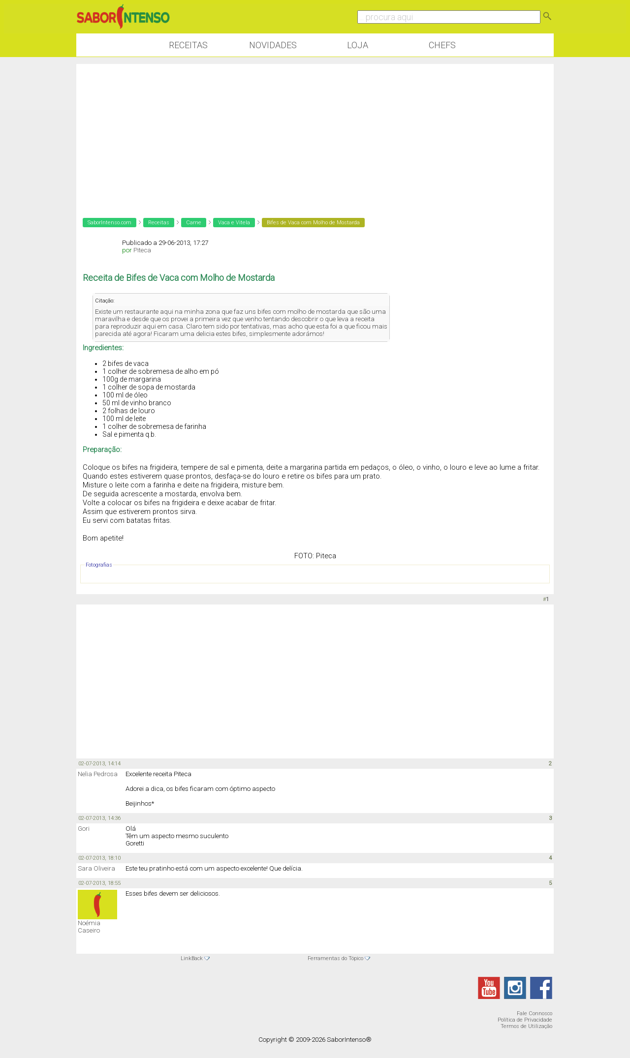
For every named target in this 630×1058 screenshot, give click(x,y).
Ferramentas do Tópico (335, 958)
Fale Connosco (534, 1013)
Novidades (273, 45)
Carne (193, 222)
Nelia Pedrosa (98, 774)
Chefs (442, 45)
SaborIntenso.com (109, 222)
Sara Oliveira (96, 868)
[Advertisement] (315, 133)
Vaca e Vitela (234, 222)
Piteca (142, 250)
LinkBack (192, 958)
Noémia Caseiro (89, 926)
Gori (84, 828)
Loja (357, 45)
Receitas (188, 45)
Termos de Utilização (526, 1026)
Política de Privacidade (525, 1020)
